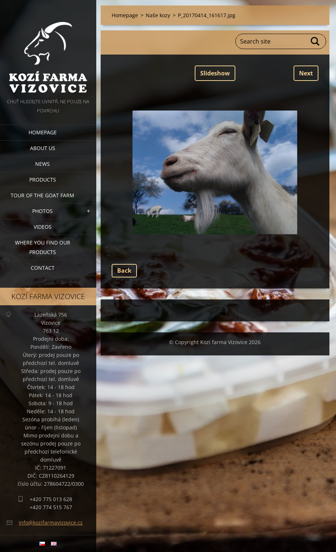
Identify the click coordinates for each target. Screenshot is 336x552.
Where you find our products (42, 247)
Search (315, 41)
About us (42, 148)
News (42, 163)
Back (124, 270)
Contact (43, 267)
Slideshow (215, 73)
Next (306, 73)
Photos (42, 211)
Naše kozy (158, 15)
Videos (43, 226)
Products (42, 179)
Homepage (43, 132)
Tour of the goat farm (42, 195)
